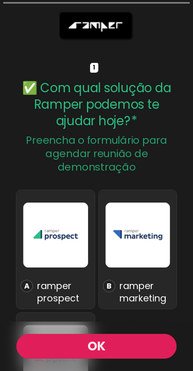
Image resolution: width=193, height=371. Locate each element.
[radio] (55, 249)
